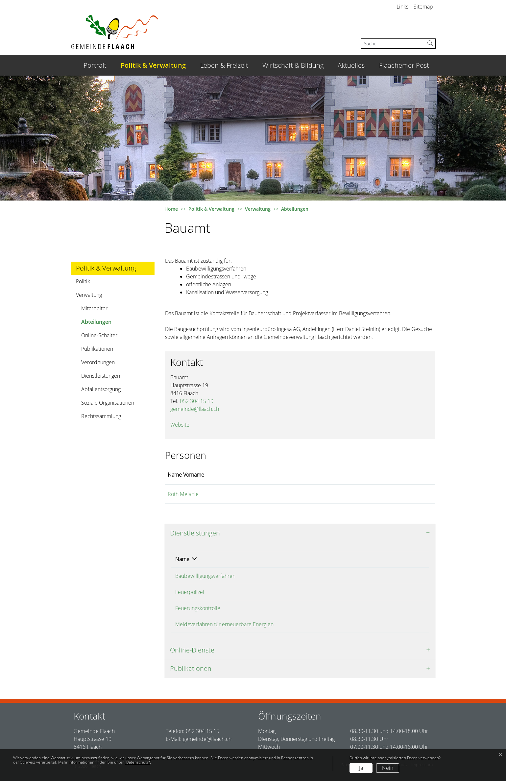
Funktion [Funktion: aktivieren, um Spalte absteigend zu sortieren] (266, 474)
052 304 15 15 (202, 731)
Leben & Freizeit (224, 65)
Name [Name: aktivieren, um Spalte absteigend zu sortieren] (182, 559)
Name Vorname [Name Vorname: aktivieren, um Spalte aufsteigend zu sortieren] (186, 474)
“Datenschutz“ (137, 762)
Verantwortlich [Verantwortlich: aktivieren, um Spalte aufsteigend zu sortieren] (332, 559)
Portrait (95, 65)
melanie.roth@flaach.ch (337, 494)
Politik (83, 281)
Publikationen (97, 348)
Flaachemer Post (404, 65)
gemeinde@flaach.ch (194, 409)
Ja (361, 767)
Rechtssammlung (101, 416)
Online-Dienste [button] (192, 650)
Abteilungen (99, 323)
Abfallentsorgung (101, 389)
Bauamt (323, 592)
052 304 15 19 (196, 401)
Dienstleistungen (100, 375)
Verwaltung (89, 294)
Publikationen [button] (190, 668)
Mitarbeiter (94, 308)
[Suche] (393, 43)
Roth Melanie (183, 494)
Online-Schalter (99, 335)
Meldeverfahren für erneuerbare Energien (224, 624)
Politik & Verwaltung (153, 65)
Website (183, 424)
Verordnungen (98, 362)
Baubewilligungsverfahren (205, 576)
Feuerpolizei (189, 592)
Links (402, 6)
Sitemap (423, 6)
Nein (387, 767)
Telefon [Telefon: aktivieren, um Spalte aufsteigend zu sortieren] (386, 559)
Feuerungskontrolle (197, 608)
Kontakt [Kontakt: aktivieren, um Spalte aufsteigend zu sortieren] (318, 474)
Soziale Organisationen (107, 402)
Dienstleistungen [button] (195, 533)
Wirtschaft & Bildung (293, 65)
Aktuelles (351, 65)
